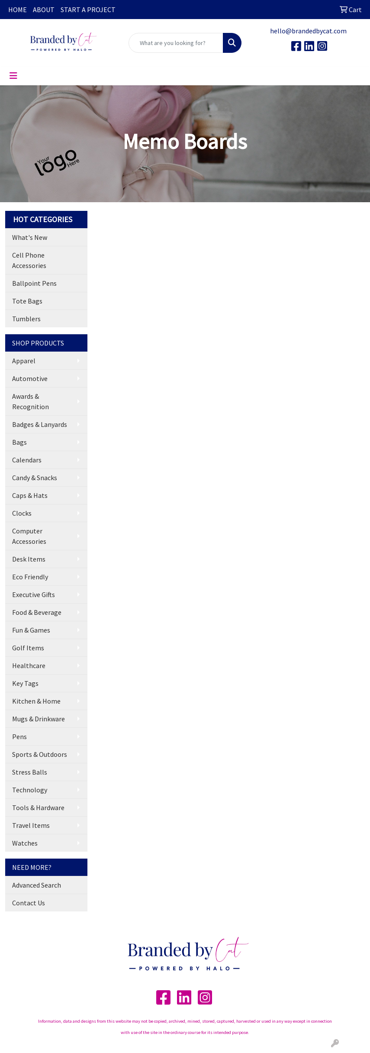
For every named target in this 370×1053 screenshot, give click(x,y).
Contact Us (28, 902)
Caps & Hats (30, 495)
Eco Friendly (30, 576)
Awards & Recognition (30, 401)
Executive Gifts (33, 594)
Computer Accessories (29, 536)
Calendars (27, 459)
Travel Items (31, 825)
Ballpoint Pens (34, 283)
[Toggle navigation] (13, 76)
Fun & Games (31, 630)
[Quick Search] (176, 43)
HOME (17, 9)
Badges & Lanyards (39, 424)
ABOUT (44, 9)
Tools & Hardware (38, 807)
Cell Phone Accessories (29, 260)
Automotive (30, 378)
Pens (19, 736)
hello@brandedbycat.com (308, 30)
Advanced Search (36, 885)
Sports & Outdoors (39, 754)
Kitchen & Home (36, 701)
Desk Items (28, 559)
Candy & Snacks (34, 477)
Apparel (23, 360)
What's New (29, 237)
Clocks (22, 513)
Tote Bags (27, 301)
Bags (19, 442)
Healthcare (28, 665)
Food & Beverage (36, 612)
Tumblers (26, 318)
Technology (29, 789)
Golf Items (28, 647)
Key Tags (25, 683)
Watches (25, 843)
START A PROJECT (88, 9)
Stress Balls (29, 772)
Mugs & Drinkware (38, 718)
